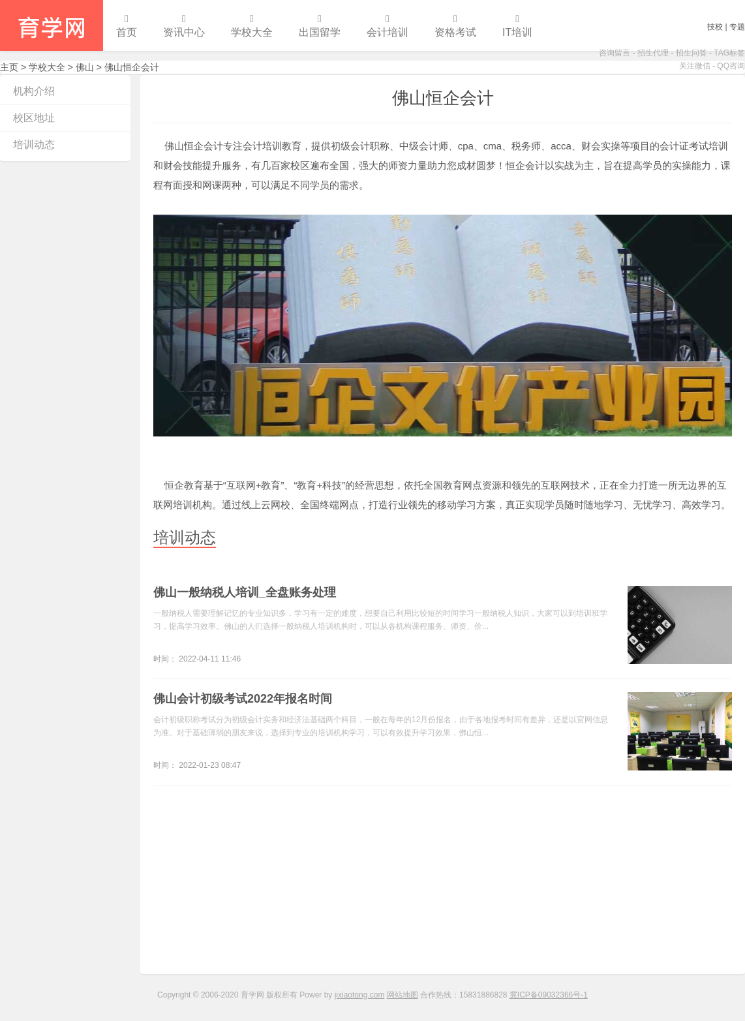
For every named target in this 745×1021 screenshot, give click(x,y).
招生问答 (691, 52)
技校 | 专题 (726, 26)
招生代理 (653, 52)
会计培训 (387, 26)
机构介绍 (34, 91)
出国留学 (320, 26)
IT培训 (517, 26)
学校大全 (252, 26)
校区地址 (34, 117)
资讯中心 (184, 26)
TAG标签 (729, 52)
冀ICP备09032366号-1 (548, 994)
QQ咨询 (731, 65)
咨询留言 (614, 52)
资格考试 (455, 26)
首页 (126, 26)
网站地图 (402, 994)
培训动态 (34, 144)
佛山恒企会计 (443, 98)
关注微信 (694, 65)
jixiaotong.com (360, 994)
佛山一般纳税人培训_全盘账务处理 (244, 592)
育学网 (51, 25)
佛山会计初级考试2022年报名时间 (242, 698)
